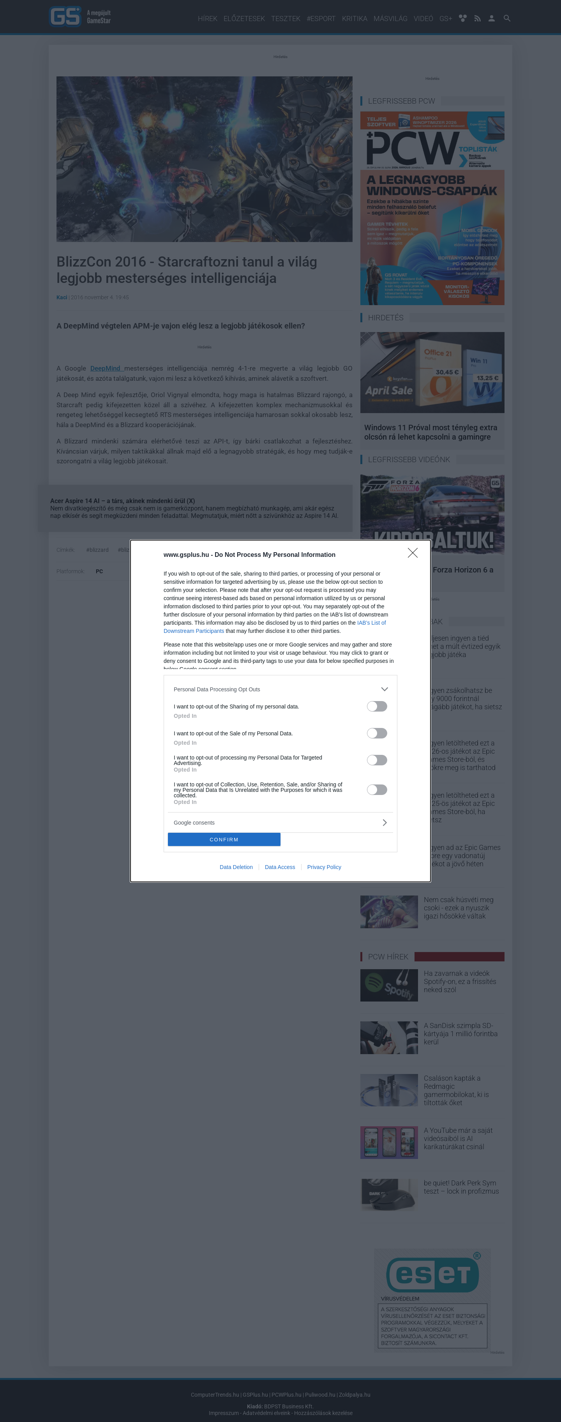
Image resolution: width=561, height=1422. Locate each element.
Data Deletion (236, 867)
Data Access (280, 867)
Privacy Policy (324, 867)
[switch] (377, 706)
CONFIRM (224, 840)
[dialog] (280, 711)
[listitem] (280, 689)
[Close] (415, 555)
